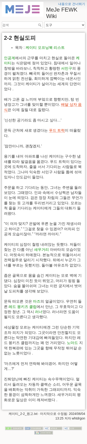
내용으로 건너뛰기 (71, 4)
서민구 (66, 68)
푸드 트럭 (57, 130)
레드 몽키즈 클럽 (23, 307)
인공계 (9, 58)
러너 (38, 312)
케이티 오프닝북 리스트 (45, 48)
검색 (40, 25)
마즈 (36, 301)
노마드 (72, 343)
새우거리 (41, 249)
